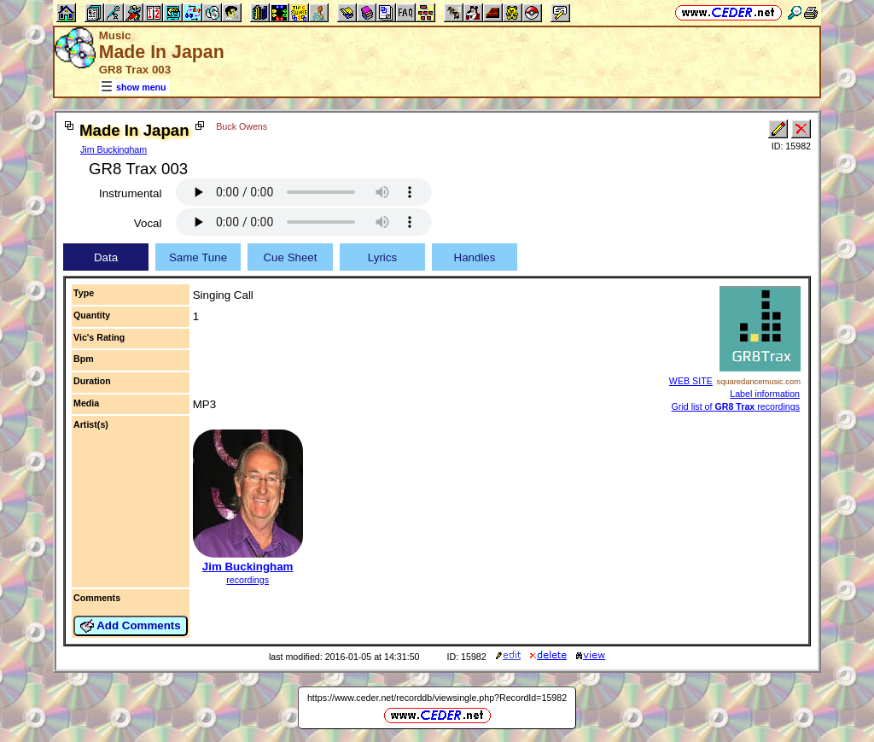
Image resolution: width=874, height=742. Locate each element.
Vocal (148, 223)
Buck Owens (241, 126)
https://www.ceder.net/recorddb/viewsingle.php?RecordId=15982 (437, 697)
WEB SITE (691, 381)
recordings (247, 580)
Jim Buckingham (113, 149)
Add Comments (130, 626)
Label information (765, 394)
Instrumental (130, 193)
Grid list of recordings (736, 406)
